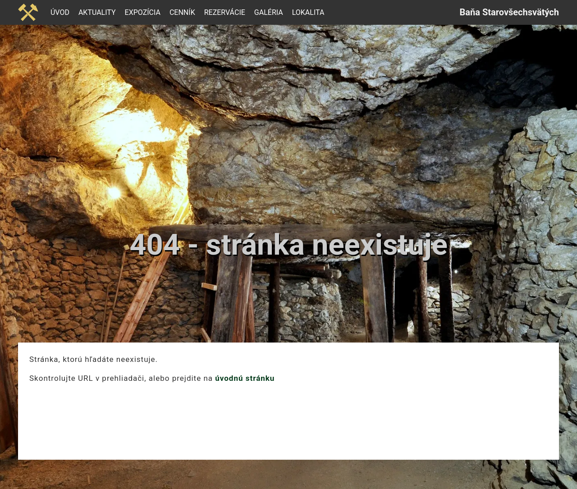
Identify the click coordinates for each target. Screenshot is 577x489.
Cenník (182, 12)
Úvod (59, 12)
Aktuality (97, 12)
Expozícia (142, 12)
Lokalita (308, 12)
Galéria (268, 12)
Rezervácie (224, 12)
